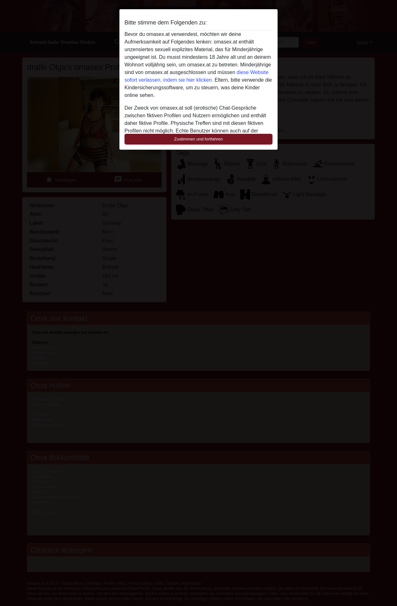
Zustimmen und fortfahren (198, 139)
